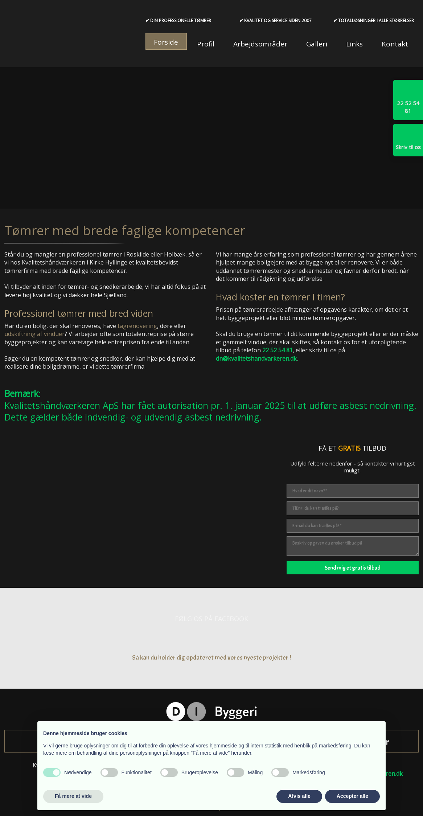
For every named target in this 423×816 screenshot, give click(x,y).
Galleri (316, 44)
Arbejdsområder (260, 44)
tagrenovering (137, 326)
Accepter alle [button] (352, 796)
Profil (205, 44)
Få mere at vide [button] (73, 796)
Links (354, 44)
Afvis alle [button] (299, 796)
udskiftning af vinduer (34, 334)
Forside (166, 42)
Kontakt (395, 44)
